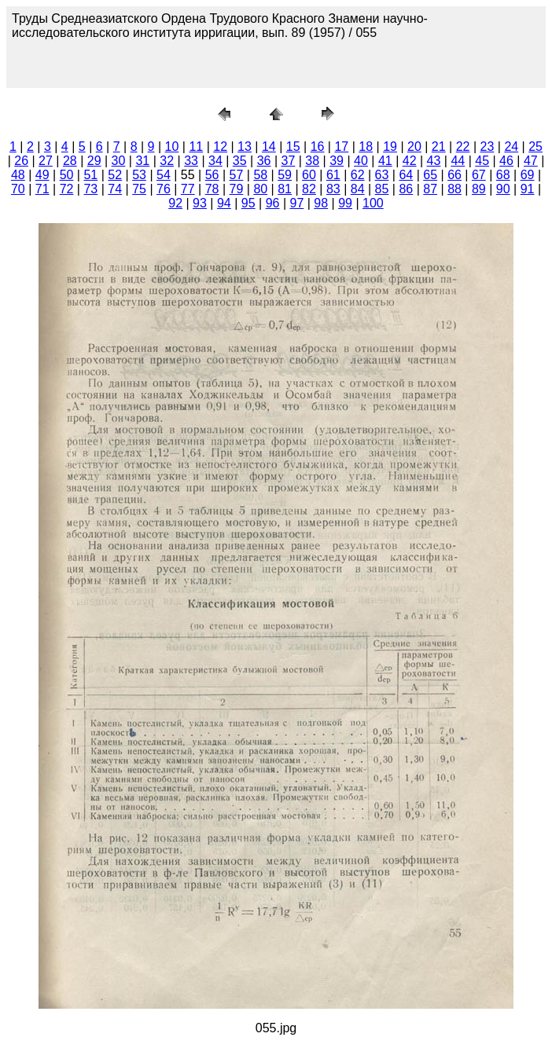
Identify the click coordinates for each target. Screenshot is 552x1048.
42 (410, 160)
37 (289, 160)
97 (296, 203)
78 (212, 189)
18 (366, 146)
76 (163, 189)
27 (46, 160)
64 (406, 174)
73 (90, 189)
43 (434, 160)
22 (463, 146)
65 (430, 174)
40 (361, 160)
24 (511, 146)
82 (309, 189)
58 (260, 174)
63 (382, 174)
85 (382, 189)
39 (336, 160)
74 (115, 189)
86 (406, 189)
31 (142, 160)
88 (454, 189)
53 (139, 174)
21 (439, 146)
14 (269, 146)
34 (215, 160)
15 (293, 146)
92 (175, 203)
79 (237, 189)
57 (237, 174)
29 (94, 160)
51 (90, 174)
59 (285, 174)
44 (458, 160)
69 (528, 174)
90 (503, 189)
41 (385, 160)
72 (67, 189)
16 (318, 146)
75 (139, 189)
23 (487, 146)
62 (358, 174)
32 (167, 160)
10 (172, 146)
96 (273, 203)
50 (67, 174)
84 (358, 189)
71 (42, 189)
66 (454, 174)
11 (196, 146)
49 (42, 174)
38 (312, 160)
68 (503, 174)
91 (528, 189)
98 (321, 203)
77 (188, 189)
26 (21, 160)
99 (345, 203)
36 (264, 160)
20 (414, 146)
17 (341, 146)
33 (191, 160)
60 (309, 174)
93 (200, 203)
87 (430, 189)
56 (212, 174)
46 (506, 160)
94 (224, 203)
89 (479, 189)
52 (115, 174)
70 (18, 189)
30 (119, 160)
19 (390, 146)
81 (285, 189)
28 (70, 160)
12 (220, 146)
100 (373, 203)
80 (260, 189)
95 (248, 203)
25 (535, 146)
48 (18, 174)
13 (244, 146)
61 (333, 174)
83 (333, 189)
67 (479, 174)
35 (240, 160)
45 (482, 160)
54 (163, 174)
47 (531, 160)
